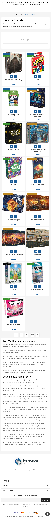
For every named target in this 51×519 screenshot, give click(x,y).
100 (32, 335)
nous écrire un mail (35, 4)
